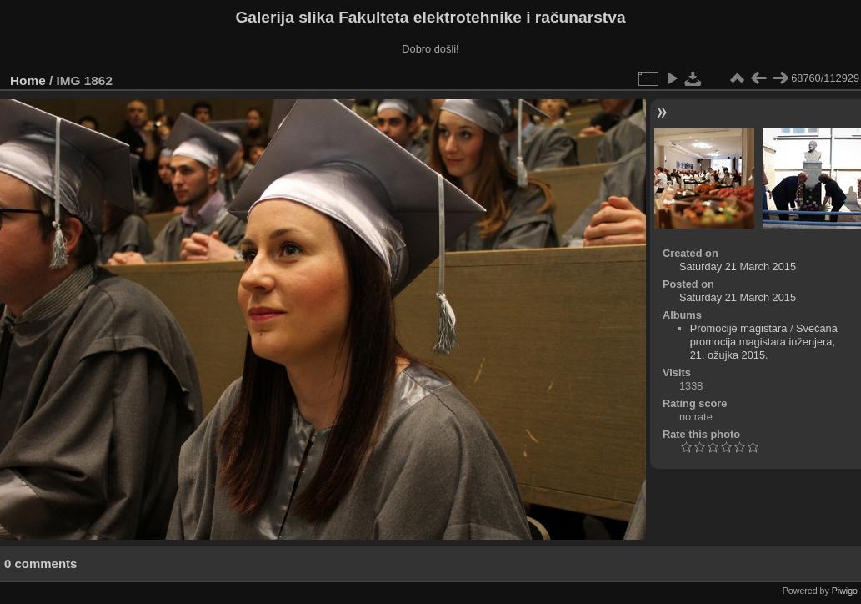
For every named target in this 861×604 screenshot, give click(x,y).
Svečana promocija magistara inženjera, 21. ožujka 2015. (764, 341)
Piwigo (845, 591)
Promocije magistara (739, 328)
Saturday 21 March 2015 (737, 266)
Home (28, 80)
